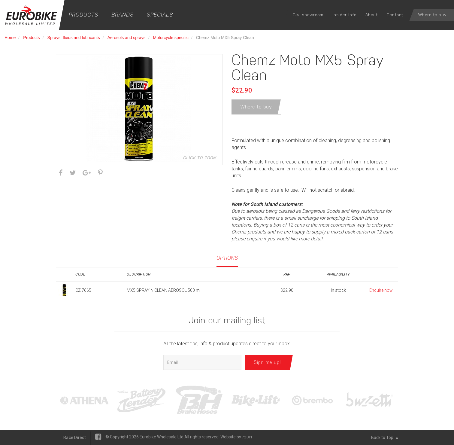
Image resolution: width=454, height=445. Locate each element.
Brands (122, 14)
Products (83, 14)
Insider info (344, 14)
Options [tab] (227, 258)
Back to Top (384, 437)
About (371, 14)
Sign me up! (267, 362)
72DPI (247, 437)
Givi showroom (308, 14)
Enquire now (381, 290)
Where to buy (432, 14)
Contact (395, 14)
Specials (160, 14)
